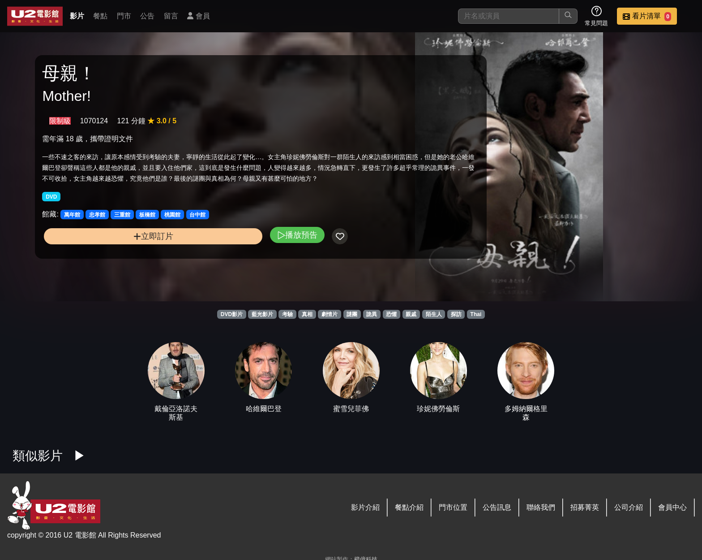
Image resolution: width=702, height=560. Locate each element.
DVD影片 (232, 314)
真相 (307, 314)
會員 (198, 16)
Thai (476, 314)
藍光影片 (262, 314)
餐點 (100, 16)
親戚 (411, 314)
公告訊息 (497, 507)
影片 (77, 16)
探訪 (456, 314)
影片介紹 (365, 507)
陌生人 (434, 314)
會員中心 (672, 507)
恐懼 (391, 314)
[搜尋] (508, 16)
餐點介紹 (409, 507)
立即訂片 (119, 253)
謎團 (352, 314)
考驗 (287, 314)
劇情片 (329, 314)
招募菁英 (584, 507)
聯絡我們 (540, 507)
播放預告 (230, 251)
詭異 (371, 314)
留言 (171, 16)
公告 (147, 16)
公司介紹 (628, 507)
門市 (124, 16)
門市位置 (453, 507)
